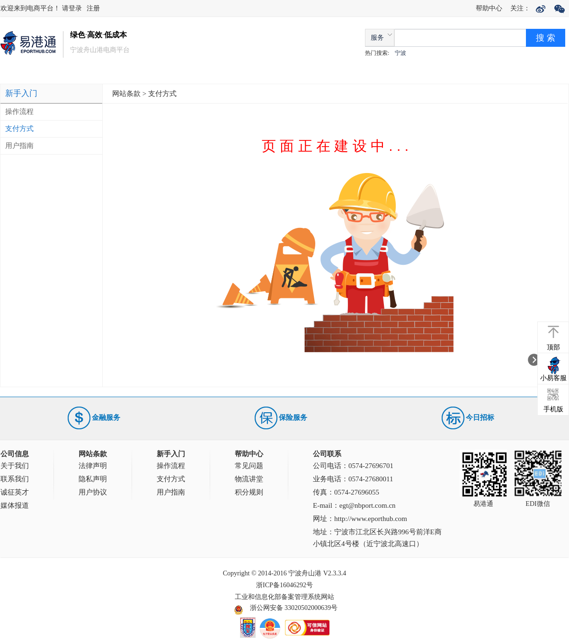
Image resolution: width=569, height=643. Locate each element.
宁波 (400, 53)
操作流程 (19, 111)
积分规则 (249, 492)
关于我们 (14, 465)
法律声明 (93, 465)
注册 (93, 8)
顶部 (553, 347)
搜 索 (545, 38)
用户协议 (93, 492)
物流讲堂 (249, 479)
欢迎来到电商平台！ (31, 8)
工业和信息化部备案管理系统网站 (284, 596)
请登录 (72, 8)
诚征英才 (14, 492)
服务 (377, 37)
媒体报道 (14, 505)
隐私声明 (93, 479)
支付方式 (19, 128)
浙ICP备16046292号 (284, 585)
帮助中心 (489, 8)
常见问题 (249, 465)
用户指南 (19, 145)
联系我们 (14, 479)
